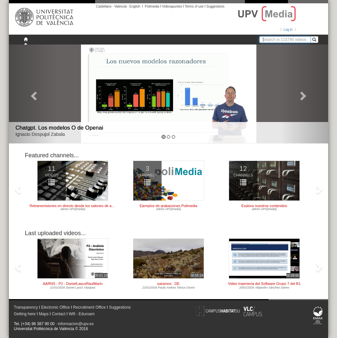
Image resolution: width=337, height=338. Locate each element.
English (134, 6)
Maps (43, 314)
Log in (288, 29)
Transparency (26, 307)
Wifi (72, 314)
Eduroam (87, 314)
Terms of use (194, 6)
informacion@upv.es (76, 324)
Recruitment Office (89, 307)
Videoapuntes (172, 6)
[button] (33, 94)
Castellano (104, 6)
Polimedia (152, 6)
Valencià (120, 6)
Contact (58, 314)
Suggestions (215, 6)
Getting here (25, 314)
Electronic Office (55, 307)
